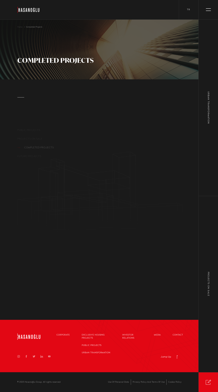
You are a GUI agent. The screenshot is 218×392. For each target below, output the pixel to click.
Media (157, 335)
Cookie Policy (174, 382)
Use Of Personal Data (118, 382)
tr (188, 10)
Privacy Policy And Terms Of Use (149, 382)
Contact (178, 335)
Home (19, 27)
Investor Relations (128, 336)
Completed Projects (34, 27)
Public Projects (92, 345)
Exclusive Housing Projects (93, 336)
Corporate (63, 335)
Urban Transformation (96, 353)
